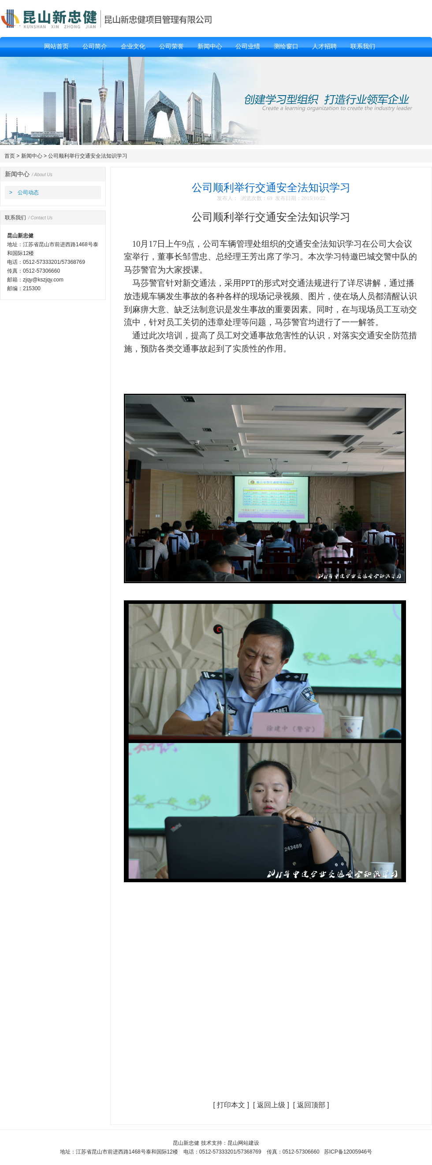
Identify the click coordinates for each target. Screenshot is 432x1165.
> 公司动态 (24, 192)
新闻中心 (31, 156)
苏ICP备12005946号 (348, 1152)
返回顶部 (311, 1105)
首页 (9, 156)
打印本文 (231, 1105)
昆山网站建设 (243, 1143)
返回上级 (271, 1105)
